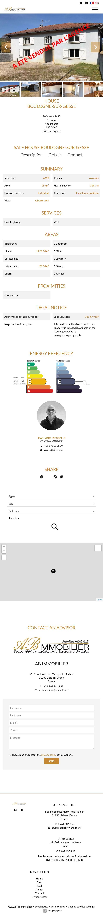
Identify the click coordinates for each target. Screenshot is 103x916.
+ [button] (4, 546)
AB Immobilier (51, 663)
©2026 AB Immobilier (20, 906)
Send (51, 761)
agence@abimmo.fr (53, 449)
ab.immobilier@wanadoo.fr (54, 690)
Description (32, 154)
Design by (55, 911)
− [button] (4, 551)
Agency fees (58, 906)
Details (55, 154)
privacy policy (48, 754)
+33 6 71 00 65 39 (53, 445)
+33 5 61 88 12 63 (53, 686)
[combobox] (51, 496)
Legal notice (41, 906)
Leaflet (99, 600)
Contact (75, 154)
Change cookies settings (81, 906)
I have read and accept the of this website (42, 754)
